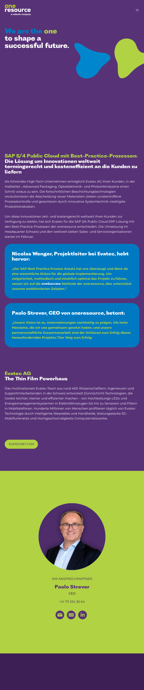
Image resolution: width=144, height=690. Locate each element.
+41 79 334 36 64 (72, 602)
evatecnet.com (21, 444)
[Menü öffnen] (137, 10)
